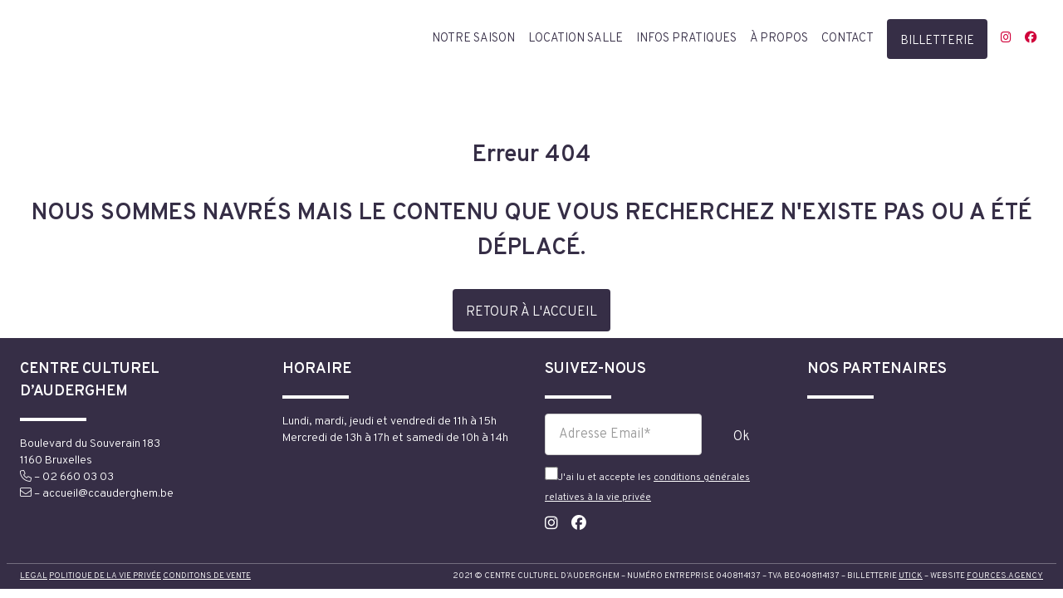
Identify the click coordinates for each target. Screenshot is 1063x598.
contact (847, 39)
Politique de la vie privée (105, 576)
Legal (33, 576)
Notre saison (473, 39)
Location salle (575, 39)
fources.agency (1005, 576)
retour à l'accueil (531, 312)
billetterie (937, 41)
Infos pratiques (686, 39)
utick (911, 576)
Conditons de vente (207, 576)
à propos (779, 39)
